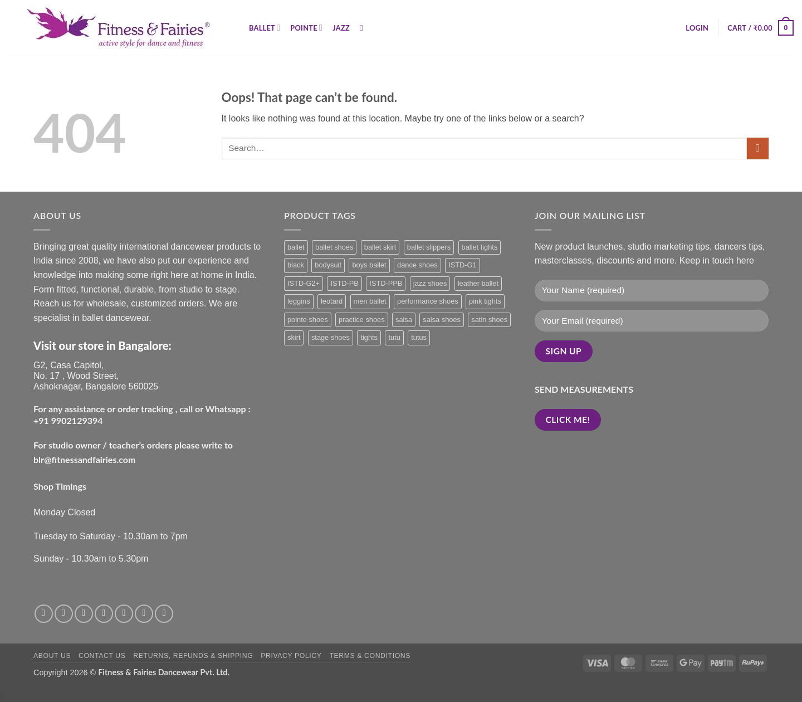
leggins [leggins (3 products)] (298, 301)
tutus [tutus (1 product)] (419, 337)
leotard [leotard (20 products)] (332, 301)
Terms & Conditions (369, 656)
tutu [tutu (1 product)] (394, 337)
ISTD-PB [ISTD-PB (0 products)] (344, 283)
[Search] (364, 27)
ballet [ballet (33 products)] (296, 247)
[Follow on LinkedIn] (164, 613)
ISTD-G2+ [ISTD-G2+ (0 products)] (303, 283)
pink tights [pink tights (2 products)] (485, 301)
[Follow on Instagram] (64, 613)
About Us (52, 656)
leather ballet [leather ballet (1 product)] (478, 283)
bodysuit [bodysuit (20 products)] (328, 265)
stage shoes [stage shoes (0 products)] (330, 337)
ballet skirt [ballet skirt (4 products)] (380, 247)
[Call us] (124, 613)
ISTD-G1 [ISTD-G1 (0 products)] (462, 265)
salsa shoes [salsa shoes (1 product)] (442, 319)
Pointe (306, 27)
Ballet (264, 27)
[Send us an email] (104, 613)
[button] (697, 28)
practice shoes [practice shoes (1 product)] (362, 319)
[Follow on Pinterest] (144, 613)
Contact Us (102, 656)
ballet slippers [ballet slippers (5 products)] (429, 247)
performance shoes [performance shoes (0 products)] (427, 301)
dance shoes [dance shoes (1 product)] (417, 265)
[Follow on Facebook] (44, 613)
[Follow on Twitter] (84, 613)
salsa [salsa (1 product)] (403, 319)
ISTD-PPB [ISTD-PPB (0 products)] (385, 283)
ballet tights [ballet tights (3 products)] (480, 247)
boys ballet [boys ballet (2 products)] (369, 265)
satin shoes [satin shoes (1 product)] (489, 319)
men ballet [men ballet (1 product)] (370, 301)
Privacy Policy (291, 656)
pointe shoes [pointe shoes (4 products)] (307, 319)
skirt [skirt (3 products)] (293, 337)
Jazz (341, 27)
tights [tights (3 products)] (369, 337)
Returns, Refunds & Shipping (193, 656)
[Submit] (758, 148)
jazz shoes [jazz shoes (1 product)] (430, 283)
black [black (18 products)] (295, 265)
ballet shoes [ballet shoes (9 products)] (334, 247)
